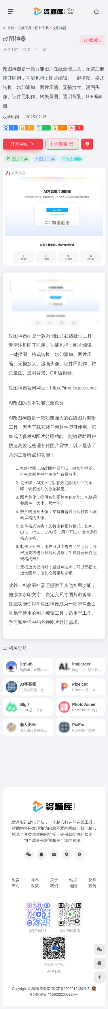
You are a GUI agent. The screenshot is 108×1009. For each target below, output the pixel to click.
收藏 (92, 40)
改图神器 (18, 335)
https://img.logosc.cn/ (71, 387)
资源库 (45, 989)
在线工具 (25, 28)
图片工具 (42, 28)
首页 (10, 28)
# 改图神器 (72, 158)
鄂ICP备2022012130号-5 (70, 989)
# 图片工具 (45, 158)
